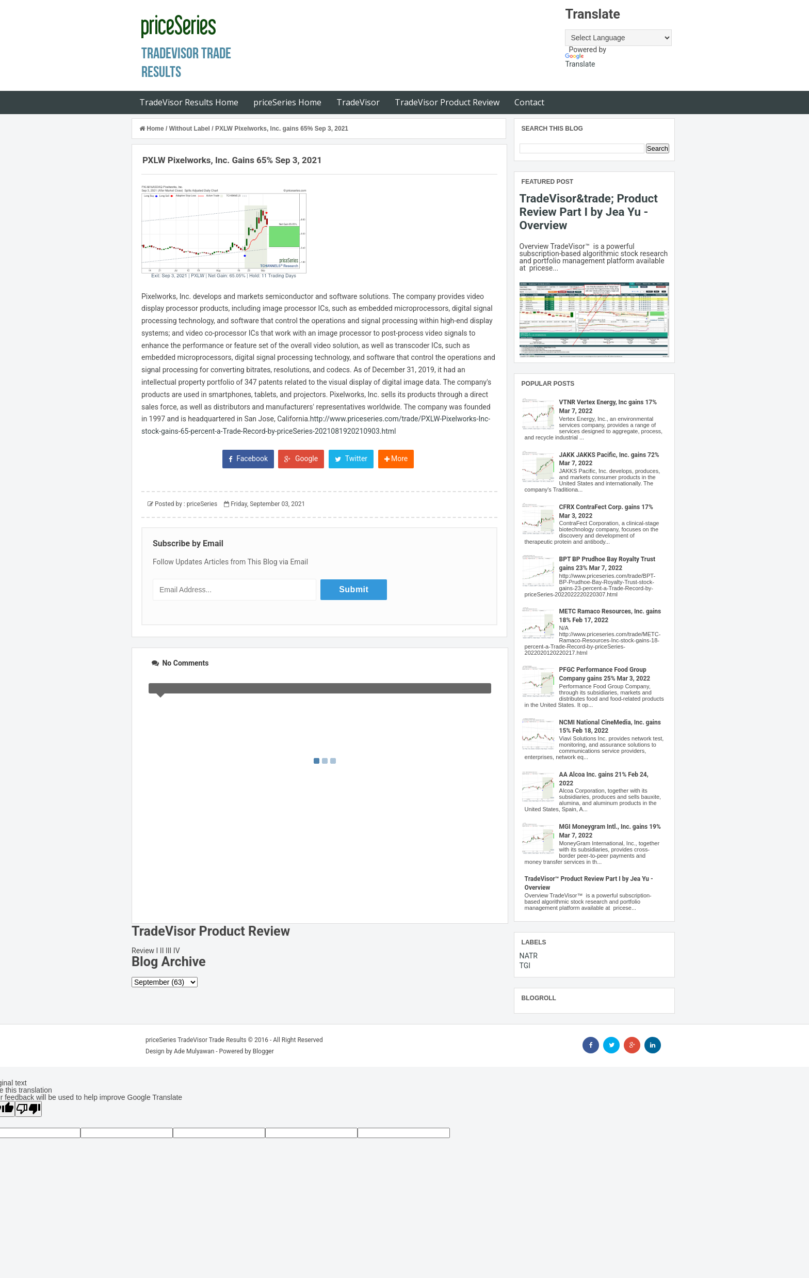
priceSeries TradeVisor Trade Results (196, 1040)
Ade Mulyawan (194, 1051)
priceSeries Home (287, 102)
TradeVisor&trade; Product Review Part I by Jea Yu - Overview (589, 212)
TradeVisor (358, 102)
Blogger (263, 1051)
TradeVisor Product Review (447, 102)
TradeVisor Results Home (188, 102)
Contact (529, 102)
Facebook (248, 458)
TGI (525, 965)
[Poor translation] (28, 1109)
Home (152, 128)
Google (301, 458)
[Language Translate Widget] (618, 37)
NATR (529, 956)
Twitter (351, 458)
